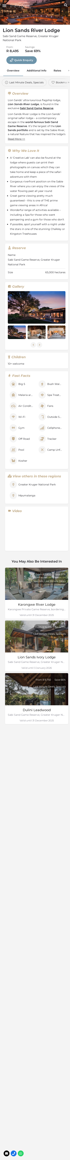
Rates (57, 70)
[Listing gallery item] (17, 332)
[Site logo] (21, 5)
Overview (13, 70)
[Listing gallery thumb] (36, 307)
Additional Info (36, 70)
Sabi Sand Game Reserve (36, 108)
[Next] (62, 588)
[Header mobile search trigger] (65, 5)
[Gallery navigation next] (40, 345)
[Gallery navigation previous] (34, 345)
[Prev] (10, 588)
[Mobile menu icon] (4, 5)
